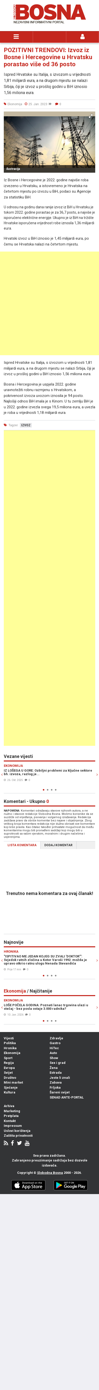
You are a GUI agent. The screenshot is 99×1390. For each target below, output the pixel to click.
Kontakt (10, 1121)
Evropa (9, 1068)
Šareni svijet (60, 1092)
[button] (91, 116)
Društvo (10, 1078)
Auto (53, 1053)
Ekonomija (12, 1053)
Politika (10, 1043)
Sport (8, 1058)
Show (54, 1058)
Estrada (56, 1072)
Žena (54, 1068)
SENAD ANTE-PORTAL (67, 1097)
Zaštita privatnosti (18, 1135)
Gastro (55, 1043)
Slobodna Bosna (50, 1173)
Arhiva (9, 1106)
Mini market (13, 1082)
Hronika (10, 1048)
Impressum (13, 1126)
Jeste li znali (60, 1078)
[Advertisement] (49, 303)
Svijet (8, 1072)
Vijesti (9, 1038)
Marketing (12, 1111)
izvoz (25, 425)
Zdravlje (56, 1038)
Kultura (9, 1092)
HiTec (54, 1048)
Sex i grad (57, 1063)
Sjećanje (11, 1087)
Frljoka (55, 1087)
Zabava (56, 1082)
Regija (9, 1063)
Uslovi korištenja (17, 1131)
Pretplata (11, 1116)
